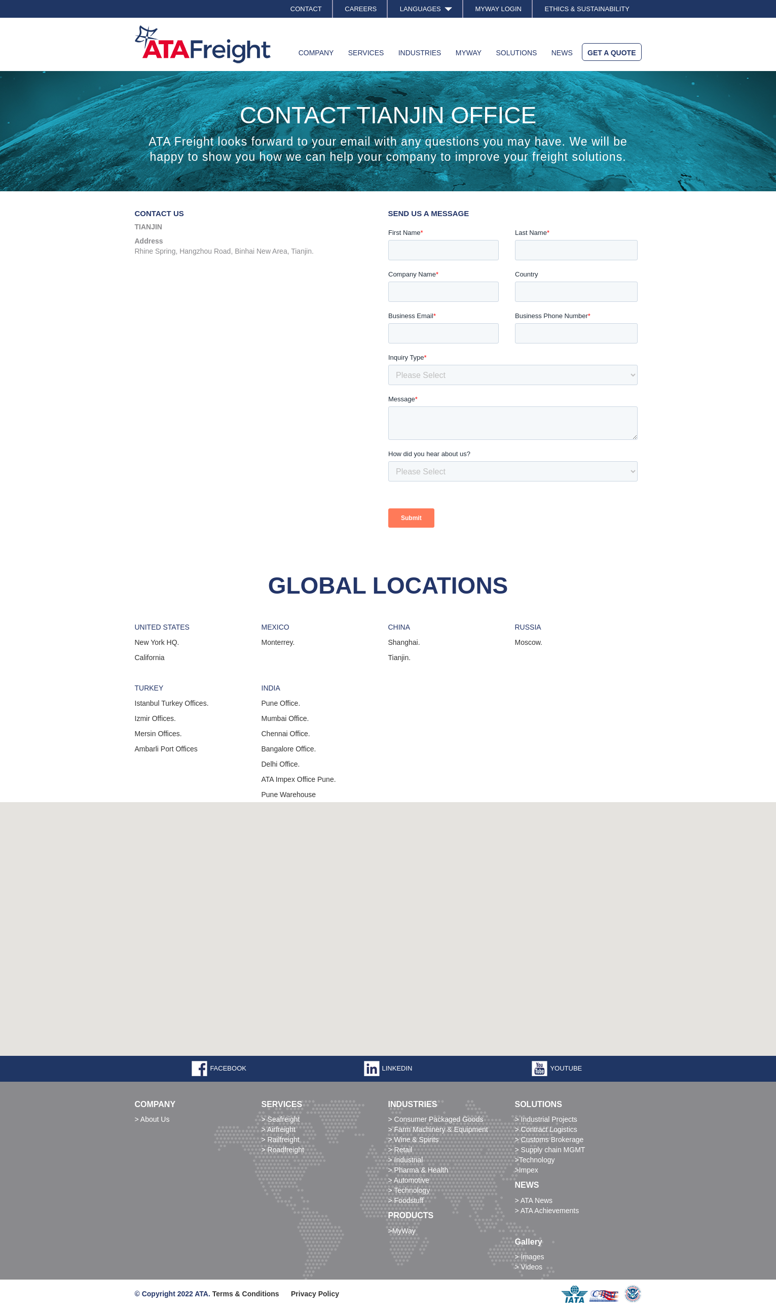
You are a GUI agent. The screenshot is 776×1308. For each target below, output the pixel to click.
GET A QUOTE (611, 53)
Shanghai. (404, 642)
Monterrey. (278, 642)
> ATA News (534, 1200)
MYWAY (469, 53)
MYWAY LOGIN (498, 9)
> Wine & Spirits (413, 1139)
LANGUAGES (426, 9)
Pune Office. (281, 703)
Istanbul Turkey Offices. (172, 703)
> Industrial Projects (546, 1119)
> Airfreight (278, 1129)
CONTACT (306, 9)
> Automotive (408, 1180)
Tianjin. (399, 657)
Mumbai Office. (285, 718)
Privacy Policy (315, 1294)
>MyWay (402, 1231)
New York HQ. (157, 642)
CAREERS (361, 9)
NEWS (562, 53)
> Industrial (405, 1160)
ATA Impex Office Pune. (299, 779)
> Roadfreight (283, 1150)
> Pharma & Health (418, 1170)
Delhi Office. (281, 764)
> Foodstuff (406, 1200)
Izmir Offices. (155, 718)
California (150, 657)
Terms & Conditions (245, 1294)
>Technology (535, 1160)
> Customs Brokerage (549, 1139)
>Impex (526, 1170)
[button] (81, 916)
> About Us (152, 1119)
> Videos (529, 1267)
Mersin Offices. (158, 734)
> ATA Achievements (547, 1211)
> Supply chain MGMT (550, 1150)
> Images (529, 1257)
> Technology (409, 1190)
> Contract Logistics (546, 1129)
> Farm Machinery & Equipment (438, 1129)
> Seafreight (281, 1119)
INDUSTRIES (419, 53)
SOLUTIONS (516, 53)
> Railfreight (281, 1139)
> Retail (400, 1150)
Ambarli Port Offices (166, 749)
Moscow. (528, 642)
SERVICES (366, 53)
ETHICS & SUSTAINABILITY (587, 9)
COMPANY (316, 53)
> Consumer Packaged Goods (436, 1119)
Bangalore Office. (289, 749)
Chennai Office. (286, 734)
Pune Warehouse (289, 794)
